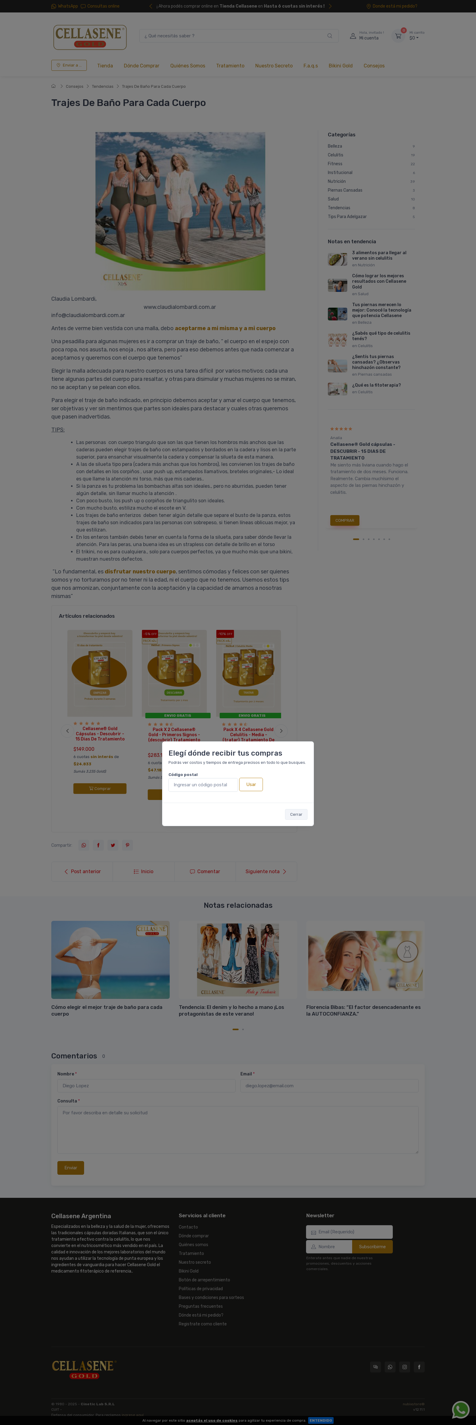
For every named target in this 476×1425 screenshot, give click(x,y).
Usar (251, 784)
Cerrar (296, 814)
